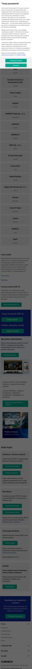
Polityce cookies (21, 55)
